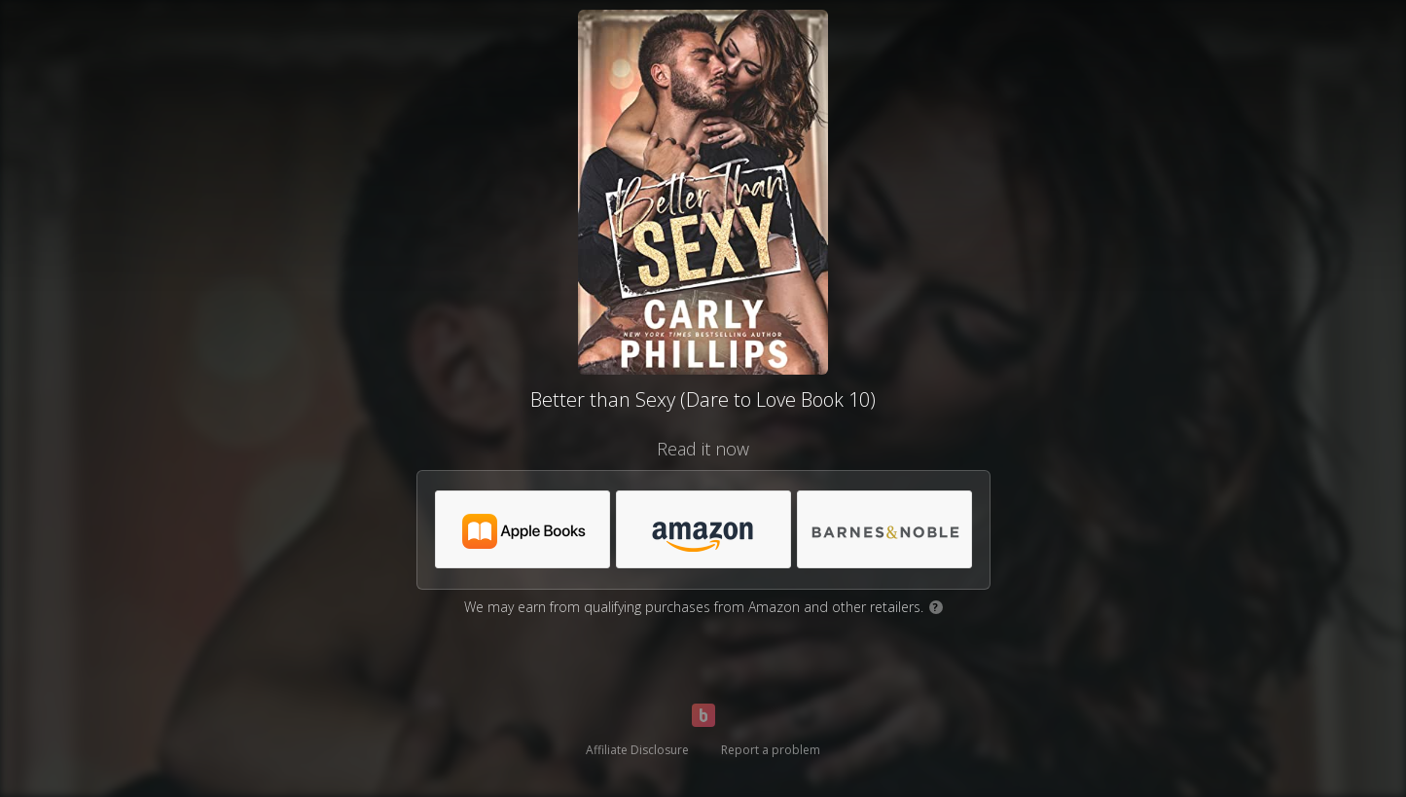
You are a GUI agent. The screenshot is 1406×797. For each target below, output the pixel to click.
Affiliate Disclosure (637, 750)
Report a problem (770, 750)
